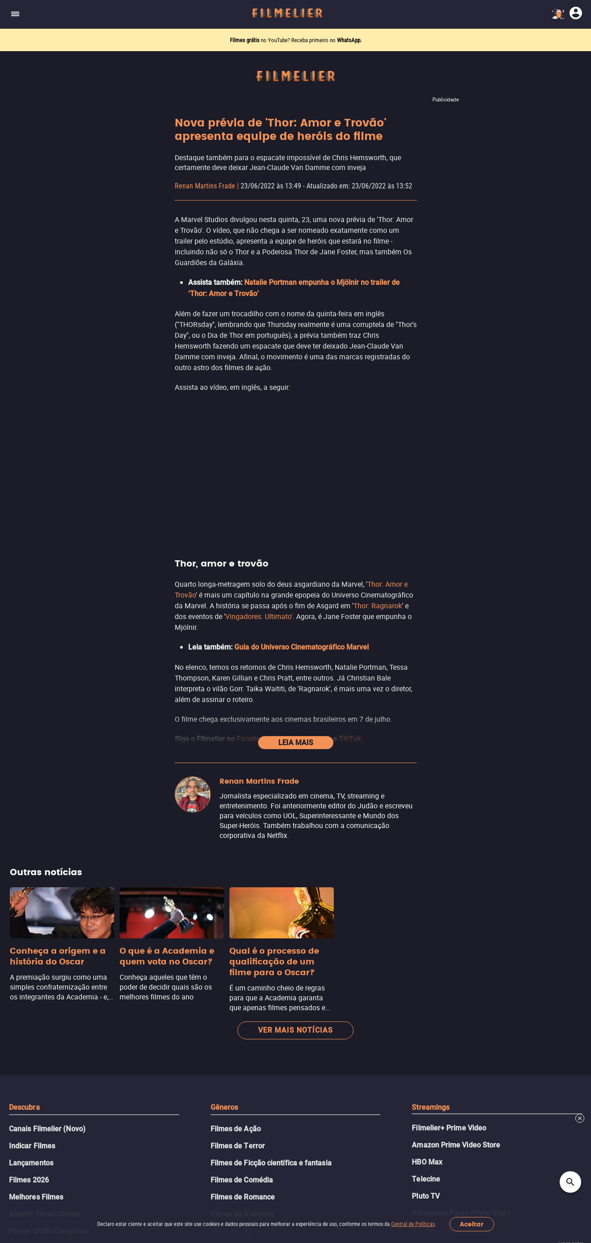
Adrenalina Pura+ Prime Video (461, 861)
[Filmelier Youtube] (310, 1153)
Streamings (430, 755)
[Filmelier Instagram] (260, 1153)
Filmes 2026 (29, 828)
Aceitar (471, 1224)
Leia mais (295, 390)
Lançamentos (31, 811)
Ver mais (232, 878)
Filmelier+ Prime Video (449, 776)
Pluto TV (426, 844)
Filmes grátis (245, 40)
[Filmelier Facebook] (276, 1153)
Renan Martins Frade (205, 186)
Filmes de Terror (238, 793)
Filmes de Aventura (242, 862)
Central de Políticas (413, 1224)
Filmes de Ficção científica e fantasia (271, 811)
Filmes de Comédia (242, 828)
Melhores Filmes (36, 845)
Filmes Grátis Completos (49, 879)
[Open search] (570, 1182)
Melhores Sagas (35, 913)
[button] (152, 1154)
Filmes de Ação (236, 776)
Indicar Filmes (32, 793)
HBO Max (427, 810)
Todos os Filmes (35, 896)
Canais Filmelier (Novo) (47, 776)
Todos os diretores (39, 964)
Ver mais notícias (295, 678)
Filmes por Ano (33, 947)
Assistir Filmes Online (44, 862)
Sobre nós (100, 1111)
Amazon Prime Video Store (456, 793)
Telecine (426, 827)
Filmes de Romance (243, 845)
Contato (97, 1129)
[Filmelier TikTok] (326, 1153)
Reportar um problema (290, 1111)
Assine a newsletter (295, 1034)
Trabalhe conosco (151, 1111)
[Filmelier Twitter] (293, 1153)
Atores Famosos (35, 930)
